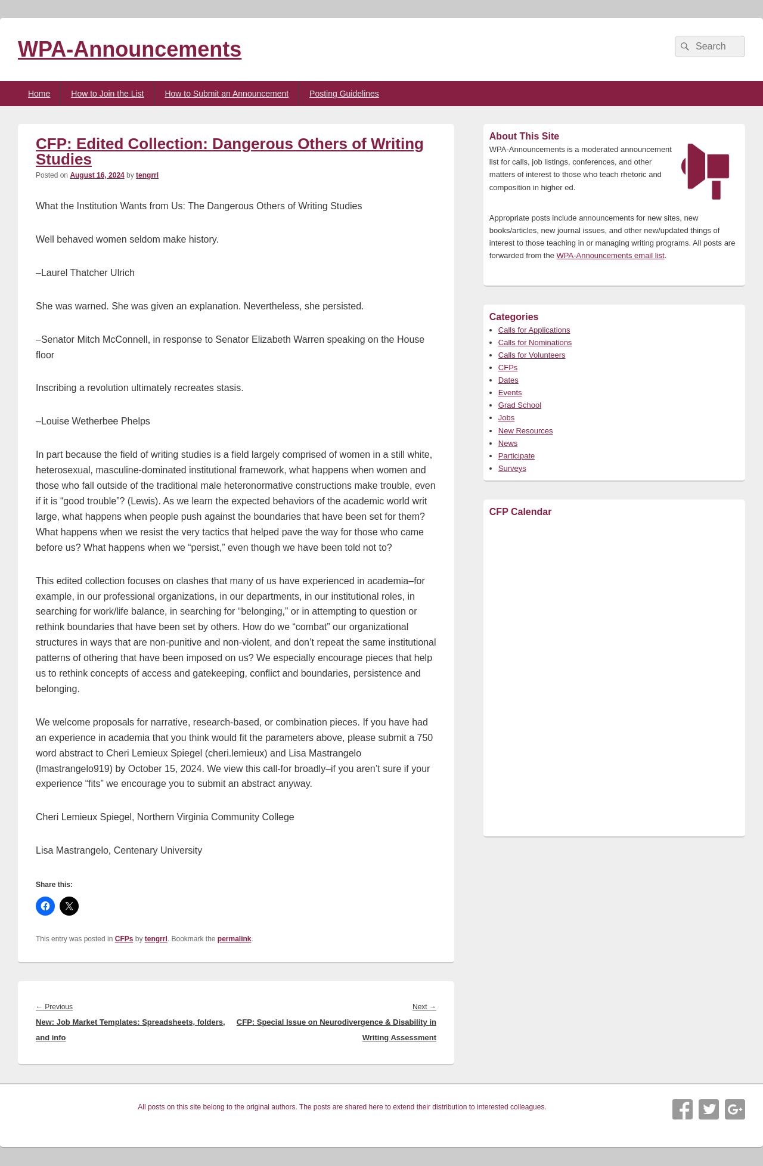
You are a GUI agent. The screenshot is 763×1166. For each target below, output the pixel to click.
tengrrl (147, 175)
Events (510, 392)
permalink (235, 939)
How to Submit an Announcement (227, 93)
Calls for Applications (534, 329)
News (508, 443)
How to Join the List (107, 93)
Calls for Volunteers (532, 355)
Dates (508, 380)
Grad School (519, 405)
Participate (516, 455)
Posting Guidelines (344, 93)
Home (39, 93)
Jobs (506, 417)
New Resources (525, 430)
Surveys (512, 468)
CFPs (124, 939)
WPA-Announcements (129, 49)
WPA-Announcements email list (611, 255)
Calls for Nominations (535, 342)
